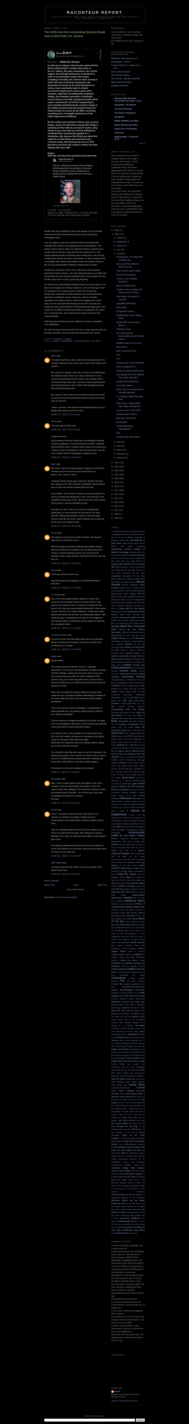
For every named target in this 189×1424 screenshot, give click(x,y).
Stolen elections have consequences (131, 1073)
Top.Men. (119, 1141)
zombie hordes (121, 1233)
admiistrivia (141, 546)
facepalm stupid (122, 736)
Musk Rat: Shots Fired (126, 418)
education (133, 721)
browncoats (125, 617)
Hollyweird (115, 798)
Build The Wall (138, 617)
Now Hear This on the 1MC (132, 936)
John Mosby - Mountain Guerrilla (125, 78)
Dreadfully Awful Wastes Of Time (123, 712)
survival (141, 1087)
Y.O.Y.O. (142, 1221)
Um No (142, 1159)
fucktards (122, 763)
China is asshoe (127, 650)
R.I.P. (113, 987)
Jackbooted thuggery (120, 853)
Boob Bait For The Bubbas (132, 608)
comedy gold (139, 665)
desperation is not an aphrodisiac (125, 697)
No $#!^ (120, 933)
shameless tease (134, 1028)
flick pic (114, 751)
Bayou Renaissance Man (126, 125)
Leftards (132, 874)
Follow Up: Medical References (130, 371)
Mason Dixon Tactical (120, 72)
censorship (115, 641)
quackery (127, 984)
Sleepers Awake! (126, 1046)
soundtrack (140, 1067)
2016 (116, 494)
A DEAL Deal (135, 534)
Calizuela (134, 632)
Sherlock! (129, 1031)
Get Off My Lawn (137, 772)
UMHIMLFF (115, 1162)
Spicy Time (115, 1070)
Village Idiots (128, 1168)
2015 (116, 498)
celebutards (139, 638)
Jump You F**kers (130, 859)
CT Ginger (55, 594)
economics (123, 721)
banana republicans (130, 585)
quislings (135, 984)
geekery (114, 769)
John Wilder (56, 863)
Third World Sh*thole (126, 1120)
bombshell (137, 606)
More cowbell (127, 919)
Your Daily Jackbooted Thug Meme (128, 1230)
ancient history (129, 558)
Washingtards (135, 1186)
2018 (116, 486)
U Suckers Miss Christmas (135, 1156)
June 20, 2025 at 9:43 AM (65, 429)
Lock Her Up (117, 889)
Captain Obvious (118, 638)
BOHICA (128, 606)
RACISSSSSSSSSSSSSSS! (133, 987)
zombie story (132, 1233)
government (128, 777)
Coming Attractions (121, 667)
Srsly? (142, 1070)
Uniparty (127, 1165)
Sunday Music (137, 1084)
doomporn (141, 706)
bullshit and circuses (119, 620)
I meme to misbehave (62, 341)
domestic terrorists (126, 706)
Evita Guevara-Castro (133, 733)
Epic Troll (141, 730)
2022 (116, 470)
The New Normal (128, 1111)
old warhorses (123, 942)
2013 (116, 506)
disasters (115, 703)
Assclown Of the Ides (126, 570)
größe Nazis (127, 784)
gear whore (133, 766)
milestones (130, 900)
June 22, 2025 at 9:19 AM (65, 803)
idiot (118, 826)
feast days (128, 742)
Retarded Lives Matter (130, 1002)
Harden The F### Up (129, 786)
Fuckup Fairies (133, 763)
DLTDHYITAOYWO (128, 703)
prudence (114, 981)
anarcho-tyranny (117, 558)
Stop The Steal (118, 1079)
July (119, 249)
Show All (142, 143)
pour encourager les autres (128, 975)
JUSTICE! (115, 868)
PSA (118, 433)
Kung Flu (123, 874)
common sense (128, 670)
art (112, 566)
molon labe (125, 913)
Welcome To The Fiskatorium (133, 1198)
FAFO (130, 736)
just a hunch (116, 862)
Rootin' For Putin (138, 1008)
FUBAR (114, 760)
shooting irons (121, 1037)
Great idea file (116, 784)
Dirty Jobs (128, 700)
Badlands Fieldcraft (119, 85)
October (120, 238)
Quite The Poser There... (127, 351)
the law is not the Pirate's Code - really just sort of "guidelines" (128, 1108)
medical (128, 897)
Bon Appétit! (121, 422)
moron (135, 919)
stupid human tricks (119, 1085)
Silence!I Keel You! (130, 1043)
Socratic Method (118, 1064)
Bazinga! (118, 591)
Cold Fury (119, 133)
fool (113, 754)
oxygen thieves (118, 951)
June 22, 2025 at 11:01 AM (66, 856)
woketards (123, 1212)
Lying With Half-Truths (126, 303)
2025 (116, 234)
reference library (127, 999)
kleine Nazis (128, 871)
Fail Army (137, 736)
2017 (116, 490)
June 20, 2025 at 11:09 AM (66, 588)
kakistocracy (126, 868)
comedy (127, 664)
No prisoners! (131, 933)
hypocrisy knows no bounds (134, 804)
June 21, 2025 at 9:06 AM (65, 772)
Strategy (120, 1082)
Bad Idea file (130, 582)
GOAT (113, 775)
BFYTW (141, 594)
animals (138, 558)
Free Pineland (139, 757)
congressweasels (118, 680)
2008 (116, 518)
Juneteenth (141, 859)
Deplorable (140, 695)
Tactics (114, 1091)
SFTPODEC (115, 1028)
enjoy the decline (125, 727)
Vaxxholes (115, 1168)
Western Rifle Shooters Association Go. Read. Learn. (128, 99)
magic (123, 895)
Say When (135, 1014)
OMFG (133, 942)
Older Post (102, 885)
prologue (142, 978)
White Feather (127, 1209)
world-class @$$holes (130, 1218)
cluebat (127, 662)
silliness (142, 1043)
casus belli (130, 638)
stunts (127, 1082)
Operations (115, 948)
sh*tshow (124, 1028)
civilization (129, 653)
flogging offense (124, 751)
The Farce (137, 1100)
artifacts (117, 567)
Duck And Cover (129, 715)
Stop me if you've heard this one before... (128, 1076)
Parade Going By (118, 954)
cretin (142, 685)
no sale (142, 933)
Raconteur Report (94, 12)
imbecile (131, 827)
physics (134, 966)
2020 (116, 478)
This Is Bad (140, 1120)
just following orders (131, 862)
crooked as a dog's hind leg (123, 689)
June (119, 253)
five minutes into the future (129, 748)
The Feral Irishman (123, 109)
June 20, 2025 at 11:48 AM (66, 628)
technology (140, 1091)
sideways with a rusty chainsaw (124, 1040)
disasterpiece (139, 701)
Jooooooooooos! (82, 341)
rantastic (114, 993)
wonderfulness (133, 1212)
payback (138, 954)
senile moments (125, 1022)
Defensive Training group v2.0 (124, 58)
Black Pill (136, 603)
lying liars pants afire (120, 892)
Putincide (115, 984)
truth (123, 1153)
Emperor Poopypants (128, 724)
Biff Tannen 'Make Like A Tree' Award (126, 600)
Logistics (126, 889)
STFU (113, 1073)
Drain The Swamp (135, 709)
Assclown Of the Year (134, 573)
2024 (116, 462)
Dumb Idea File (129, 718)
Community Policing (133, 676)
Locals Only (140, 886)
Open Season (117, 945)
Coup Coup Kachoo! (136, 683)
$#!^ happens (123, 531)
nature (142, 922)
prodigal (132, 978)
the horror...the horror (125, 1103)
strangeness (130, 1079)
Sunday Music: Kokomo (126, 414)
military (96, 341)
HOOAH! (127, 801)
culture (114, 691)
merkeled (119, 901)
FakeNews (137, 739)
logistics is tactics (138, 889)
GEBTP (142, 766)
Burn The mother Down (135, 623)
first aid (133, 745)
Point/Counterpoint (119, 969)
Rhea (53, 356)
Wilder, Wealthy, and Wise (127, 121)
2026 (116, 230)
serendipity (140, 1025)
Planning (142, 966)
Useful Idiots (139, 1165)
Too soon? (140, 1138)
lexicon (122, 877)
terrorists (115, 1093)
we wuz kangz (117, 1189)
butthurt (122, 629)
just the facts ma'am (128, 865)
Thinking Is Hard (123, 329)
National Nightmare (132, 922)
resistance (115, 1002)
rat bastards (123, 993)
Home (76, 885)
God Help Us (121, 775)
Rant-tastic (140, 990)
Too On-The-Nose (128, 1138)
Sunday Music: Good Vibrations (130, 363)
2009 (116, 514)
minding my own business (122, 904)
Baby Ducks (140, 579)
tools (113, 1141)
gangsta (124, 766)
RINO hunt (123, 1005)
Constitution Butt (133, 680)
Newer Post (49, 885)
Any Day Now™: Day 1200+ (128, 410)
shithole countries (121, 1034)
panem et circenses (136, 951)
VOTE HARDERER (127, 1174)
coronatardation (121, 683)
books (113, 612)
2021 (116, 474)
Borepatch (119, 117)
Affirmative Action (136, 552)
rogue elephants (123, 1008)
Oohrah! (141, 942)
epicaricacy (117, 733)
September (122, 242)
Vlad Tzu (114, 1174)
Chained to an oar (135, 644)
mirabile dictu (139, 907)
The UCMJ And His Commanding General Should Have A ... (130, 336)
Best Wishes (130, 594)
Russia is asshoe (132, 1011)
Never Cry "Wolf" (133, 927)
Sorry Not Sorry (127, 1067)
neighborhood (120, 927)
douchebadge (117, 709)
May (119, 442)
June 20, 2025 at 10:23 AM (66, 457)
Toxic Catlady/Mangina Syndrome (132, 1144)
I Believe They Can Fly (120, 807)
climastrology (127, 659)
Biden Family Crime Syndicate (123, 597)
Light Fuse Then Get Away (121, 880)
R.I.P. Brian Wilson (124, 385)
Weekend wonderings (128, 1192)
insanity (114, 838)
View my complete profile (124, 1401)
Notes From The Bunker (126, 129)
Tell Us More (121, 347)
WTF (136, 1221)
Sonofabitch (115, 1067)
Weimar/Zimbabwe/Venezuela (123, 1194)
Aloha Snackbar (138, 555)
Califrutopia (126, 632)
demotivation (127, 695)
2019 (116, 482)
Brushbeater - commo (120, 62)
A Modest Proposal (133, 537)
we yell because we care (134, 1189)
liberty (129, 877)
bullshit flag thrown (137, 620)
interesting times (138, 838)
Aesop (54, 421)
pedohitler (114, 960)
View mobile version (75, 889)
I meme (120, 811)
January (120, 458)
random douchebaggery (122, 990)
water (142, 1186)
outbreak (141, 948)
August (120, 245)
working (123, 1215)
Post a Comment (51, 881)
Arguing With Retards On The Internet (128, 564)
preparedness (118, 978)
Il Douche (124, 827)
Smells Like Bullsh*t (120, 1049)
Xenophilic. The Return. (126, 105)
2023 (116, 466)
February (121, 454)
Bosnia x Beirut (122, 612)
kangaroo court (139, 868)
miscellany (115, 910)
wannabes (114, 1183)
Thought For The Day (127, 1126)
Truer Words (115, 1153)
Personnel (125, 966)
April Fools (125, 561)
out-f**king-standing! (128, 948)
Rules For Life (117, 1010)
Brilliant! (114, 614)
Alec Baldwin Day (124, 555)
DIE (119, 701)
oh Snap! (133, 939)
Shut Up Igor (133, 1037)
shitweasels (133, 1034)
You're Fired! (115, 1227)
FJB (143, 748)
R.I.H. (142, 984)
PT (128, 981)
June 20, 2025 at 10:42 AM (66, 526)
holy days (136, 798)
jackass (141, 850)
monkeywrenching (118, 916)
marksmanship (138, 895)
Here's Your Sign (127, 795)
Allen (53, 464)
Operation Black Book (135, 945)
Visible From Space (138, 1171)
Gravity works (139, 781)
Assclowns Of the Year (134, 576)
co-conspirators (136, 662)
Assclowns (116, 576)
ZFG (113, 1233)
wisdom (114, 1212)
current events (125, 692)
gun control (139, 783)
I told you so (138, 818)
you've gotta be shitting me (133, 1227)
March (120, 450)
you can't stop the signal (120, 1224)
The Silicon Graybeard (125, 113)
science (135, 1016)
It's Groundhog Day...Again (125, 847)
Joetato (142, 856)
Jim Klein (121, 856)
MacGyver (134, 892)
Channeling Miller (117, 647)
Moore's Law (140, 916)
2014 (116, 502)
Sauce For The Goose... (121, 1014)
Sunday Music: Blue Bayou (128, 437)
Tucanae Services (59, 635)
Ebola (114, 721)
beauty (135, 591)
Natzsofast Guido (128, 924)
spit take (124, 1070)
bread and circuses (136, 611)
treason (130, 1147)
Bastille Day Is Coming (129, 588)
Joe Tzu (133, 856)
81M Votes (126, 534)
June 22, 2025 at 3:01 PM (65, 874)
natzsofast (115, 925)
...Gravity (114, 531)
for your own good (126, 757)
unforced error (128, 1162)
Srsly (137, 1070)
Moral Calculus (116, 919)
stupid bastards (138, 1082)
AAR (127, 540)
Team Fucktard (126, 1091)
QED (121, 984)
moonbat (130, 915)
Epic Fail (132, 730)
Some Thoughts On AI (126, 367)
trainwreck (122, 1147)
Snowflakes (135, 1049)
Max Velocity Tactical (120, 75)
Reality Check (134, 993)
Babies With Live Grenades (122, 579)
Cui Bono (141, 689)
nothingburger (116, 936)
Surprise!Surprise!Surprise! (120, 1088)
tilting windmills (124, 1129)
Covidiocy (115, 685)
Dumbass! (141, 718)
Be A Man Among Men (126, 275)
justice (142, 865)
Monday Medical (138, 913)
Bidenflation (140, 597)
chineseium (141, 650)
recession (114, 999)
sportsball (131, 1070)
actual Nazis (127, 543)
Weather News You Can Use (128, 343)
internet (114, 844)
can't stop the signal (135, 635)
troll (143, 1150)
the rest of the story (133, 1114)
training (114, 1147)
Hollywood (125, 798)
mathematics (117, 898)
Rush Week (121, 307)
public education (138, 981)
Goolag (118, 778)
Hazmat (125, 792)
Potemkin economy (138, 972)
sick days (141, 1037)
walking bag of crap (136, 1180)
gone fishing (131, 775)
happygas (115, 786)
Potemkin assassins (123, 972)
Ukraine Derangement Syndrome (124, 1159)
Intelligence (124, 838)
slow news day (139, 1046)
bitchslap (129, 603)
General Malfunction (125, 769)
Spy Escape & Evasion (121, 82)
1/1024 (131, 531)
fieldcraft (120, 745)
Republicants (140, 999)
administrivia (116, 549)
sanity (143, 1011)
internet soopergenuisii (127, 844)
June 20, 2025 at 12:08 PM (66, 649)
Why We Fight (139, 1209)
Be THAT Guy (127, 591)
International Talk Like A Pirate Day (128, 842)
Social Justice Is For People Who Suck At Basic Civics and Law (128, 1052)
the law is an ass (128, 1105)
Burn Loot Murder (117, 623)
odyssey (126, 939)
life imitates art (139, 877)
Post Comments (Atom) (66, 897)
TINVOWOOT (136, 1129)
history (142, 795)
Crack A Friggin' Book (130, 686)
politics (132, 969)
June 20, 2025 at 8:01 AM (65, 414)
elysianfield (56, 779)
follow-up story (138, 751)
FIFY (118, 355)
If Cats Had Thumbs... (125, 311)
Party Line (130, 954)
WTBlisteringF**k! (125, 1221)
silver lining (115, 1046)
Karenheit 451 (116, 871)
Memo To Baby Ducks (125, 285)
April (119, 446)
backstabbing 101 (117, 582)
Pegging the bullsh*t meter (132, 960)
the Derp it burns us (125, 1097)
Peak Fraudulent (138, 957)
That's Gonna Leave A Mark (128, 271)
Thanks (122, 1094)
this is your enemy (119, 1123)
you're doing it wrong (137, 1224)
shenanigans (120, 1031)
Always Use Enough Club (127, 381)
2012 (116, 510)
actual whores (126, 546)
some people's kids (136, 1064)
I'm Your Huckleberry (130, 824)
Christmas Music (117, 653)
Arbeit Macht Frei (138, 561)
